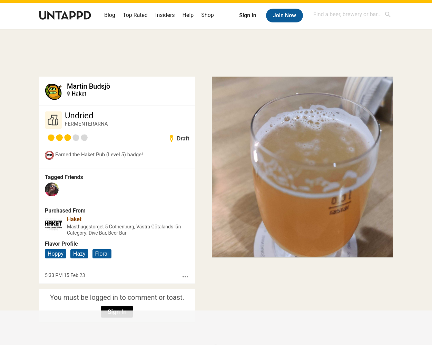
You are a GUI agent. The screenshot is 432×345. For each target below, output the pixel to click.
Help (188, 15)
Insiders (165, 15)
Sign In (247, 15)
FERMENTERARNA (86, 124)
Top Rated (135, 15)
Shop (207, 15)
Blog (109, 15)
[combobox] (352, 14)
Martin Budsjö (88, 86)
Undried (79, 115)
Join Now (284, 15)
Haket (79, 93)
